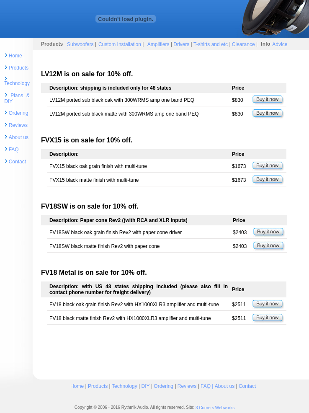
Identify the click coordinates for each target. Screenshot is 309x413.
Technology (17, 83)
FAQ (14, 149)
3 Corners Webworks (215, 407)
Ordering (18, 113)
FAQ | (208, 386)
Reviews (18, 125)
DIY (146, 386)
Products (18, 68)
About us (18, 137)
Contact (17, 162)
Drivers (180, 44)
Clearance (243, 44)
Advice (279, 44)
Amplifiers (159, 44)
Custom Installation (120, 44)
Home (15, 56)
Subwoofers (80, 44)
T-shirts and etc (210, 44)
